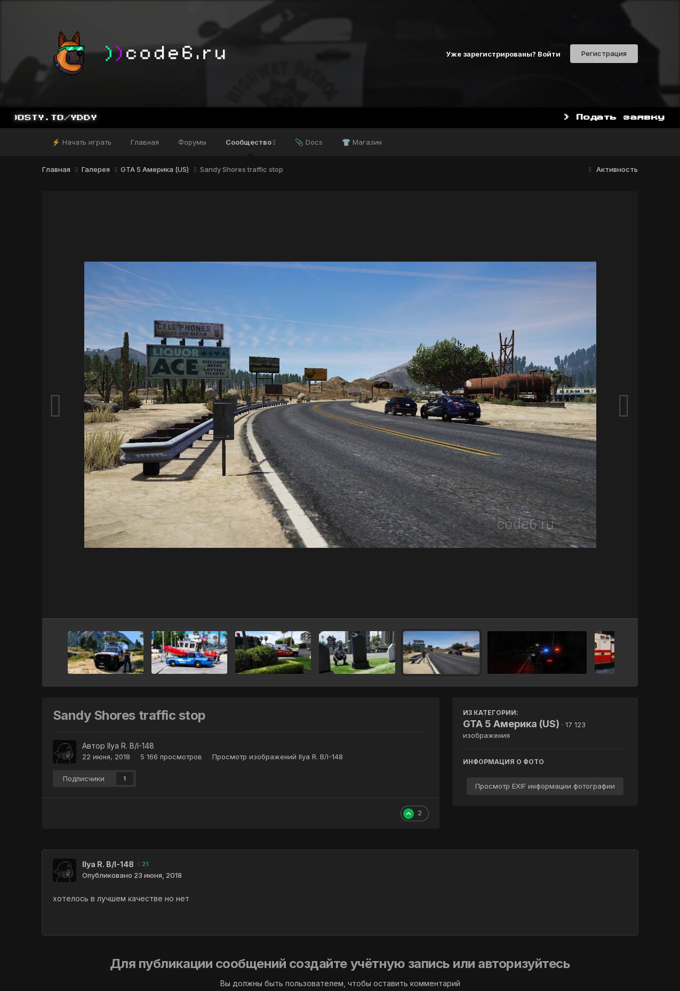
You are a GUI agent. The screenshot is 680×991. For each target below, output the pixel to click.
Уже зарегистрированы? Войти (503, 53)
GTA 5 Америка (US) (511, 723)
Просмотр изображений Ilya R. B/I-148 (277, 756)
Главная (145, 142)
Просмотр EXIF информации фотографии (545, 786)
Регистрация (604, 53)
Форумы (192, 142)
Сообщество (251, 147)
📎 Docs (309, 142)
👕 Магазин (362, 142)
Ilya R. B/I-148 (130, 745)
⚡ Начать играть (81, 142)
